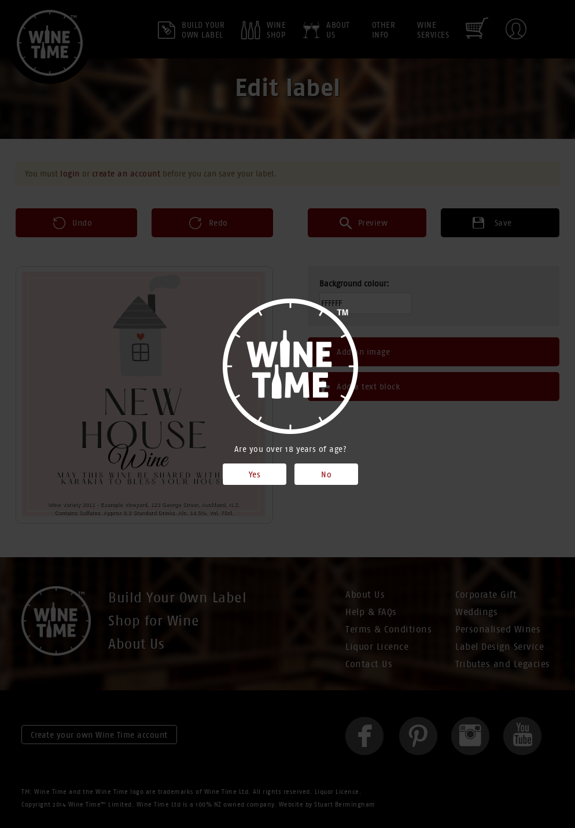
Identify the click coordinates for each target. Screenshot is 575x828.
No (326, 474)
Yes (255, 474)
